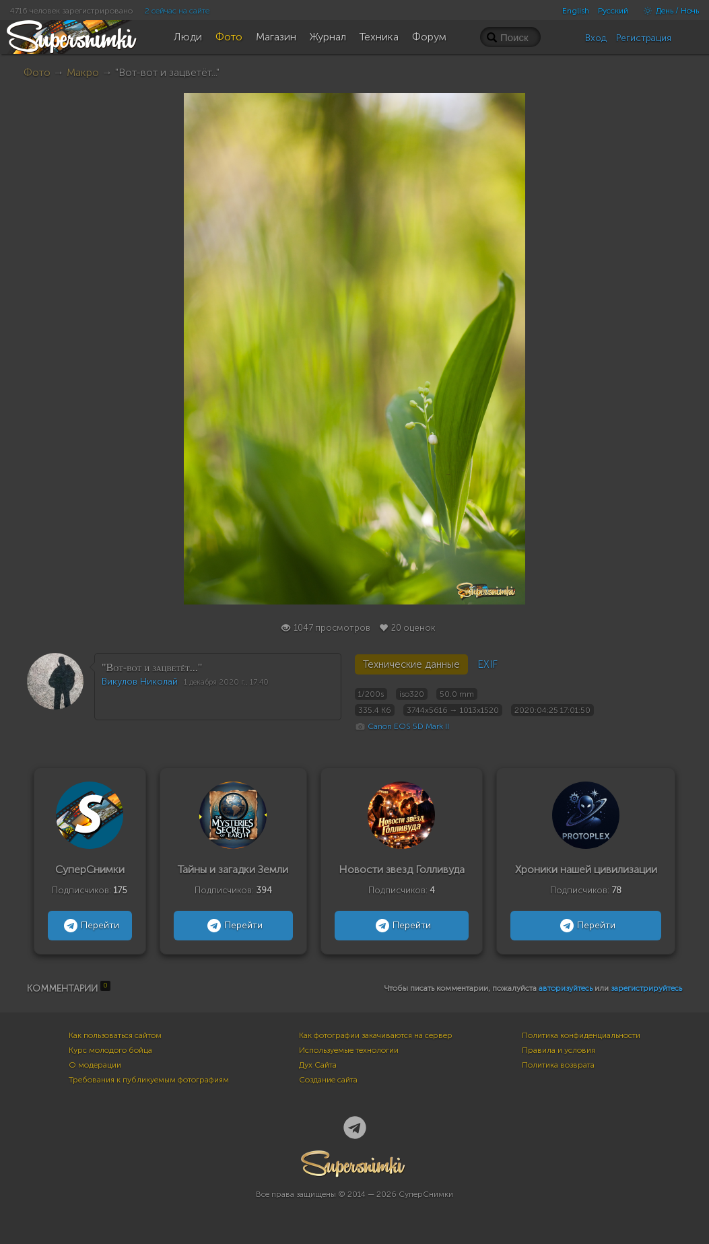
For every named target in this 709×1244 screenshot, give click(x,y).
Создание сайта (328, 1079)
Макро (83, 72)
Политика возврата (558, 1065)
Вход (596, 38)
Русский (613, 10)
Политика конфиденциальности (581, 1035)
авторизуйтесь (566, 988)
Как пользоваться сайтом (115, 1035)
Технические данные (411, 664)
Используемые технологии (349, 1050)
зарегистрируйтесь (646, 988)
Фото (37, 72)
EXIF (487, 664)
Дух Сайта (318, 1065)
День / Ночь (668, 10)
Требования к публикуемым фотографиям (149, 1079)
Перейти (90, 925)
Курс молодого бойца (110, 1050)
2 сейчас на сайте (177, 10)
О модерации (95, 1065)
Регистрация (643, 38)
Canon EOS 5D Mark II (408, 726)
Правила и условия (558, 1050)
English (575, 10)
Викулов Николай (140, 681)
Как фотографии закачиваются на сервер (375, 1035)
